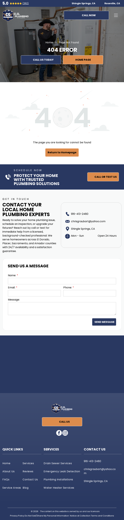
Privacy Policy (17, 515)
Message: (14, 299)
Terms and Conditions (102, 515)
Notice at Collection (80, 515)
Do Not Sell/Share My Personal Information (47, 515)
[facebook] (59, 433)
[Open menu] (116, 15)
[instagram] (65, 433)
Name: (12, 275)
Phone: (67, 287)
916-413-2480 (79, 214)
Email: (11, 287)
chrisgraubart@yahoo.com (88, 221)
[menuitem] (11, 463)
